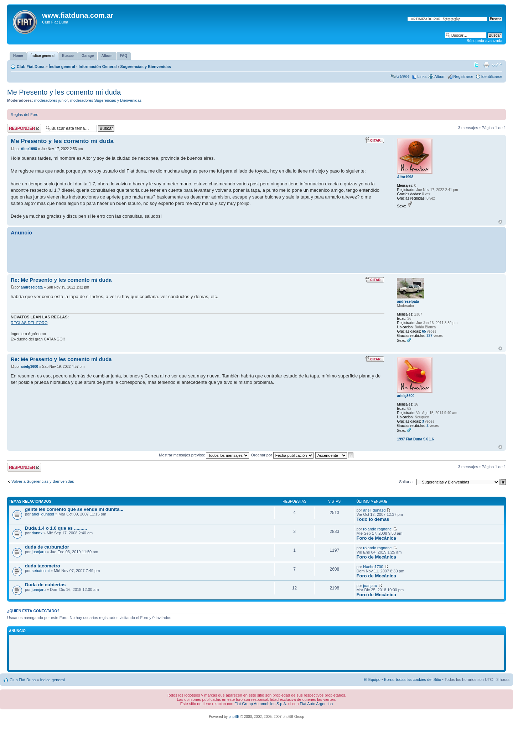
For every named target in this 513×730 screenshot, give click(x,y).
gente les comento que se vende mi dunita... (74, 509)
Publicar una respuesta (24, 128)
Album (439, 76)
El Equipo (372, 679)
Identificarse (491, 76)
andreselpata (32, 287)
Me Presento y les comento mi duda (64, 92)
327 (429, 336)
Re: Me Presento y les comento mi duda (61, 280)
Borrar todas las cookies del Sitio (412, 679)
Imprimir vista (486, 65)
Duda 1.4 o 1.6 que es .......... (56, 528)
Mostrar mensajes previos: (204, 455)
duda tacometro (42, 565)
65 (424, 331)
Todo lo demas (372, 519)
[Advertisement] (256, 254)
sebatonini (41, 570)
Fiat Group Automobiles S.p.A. (260, 704)
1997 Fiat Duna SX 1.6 (415, 439)
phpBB (234, 717)
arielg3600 (29, 367)
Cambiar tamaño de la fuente (497, 65)
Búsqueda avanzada (484, 40)
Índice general (62, 66)
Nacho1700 (373, 567)
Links (422, 76)
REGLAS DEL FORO (29, 323)
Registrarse (463, 76)
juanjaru (39, 552)
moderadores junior (51, 100)
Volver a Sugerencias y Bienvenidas (42, 481)
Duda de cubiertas (45, 584)
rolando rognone (377, 529)
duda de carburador (47, 547)
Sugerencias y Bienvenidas (145, 66)
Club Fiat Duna (31, 66)
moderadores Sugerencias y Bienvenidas (106, 100)
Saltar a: (406, 482)
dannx (37, 533)
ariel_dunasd (43, 514)
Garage (403, 76)
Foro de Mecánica (376, 538)
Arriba (500, 222)
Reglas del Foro (24, 114)
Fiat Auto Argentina (316, 704)
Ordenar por (282, 455)
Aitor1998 (29, 149)
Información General (98, 66)
